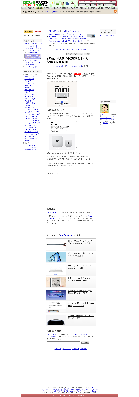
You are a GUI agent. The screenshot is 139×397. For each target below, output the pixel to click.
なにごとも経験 (74, 391)
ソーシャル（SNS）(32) (32, 123)
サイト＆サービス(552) (32, 121)
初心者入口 (31, 8)
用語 (106, 35)
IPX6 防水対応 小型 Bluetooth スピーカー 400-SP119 (66, 36)
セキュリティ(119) (30, 147)
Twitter (90, 216)
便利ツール (83, 8)
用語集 (113, 8)
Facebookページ (53, 218)
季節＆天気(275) (30, 90)
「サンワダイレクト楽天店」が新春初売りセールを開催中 (67, 38)
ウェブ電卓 (91, 8)
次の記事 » (83, 50)
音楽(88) (27, 87)
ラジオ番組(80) (29, 136)
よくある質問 (62, 389)
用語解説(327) (29, 107)
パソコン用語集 (91, 391)
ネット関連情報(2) (29, 103)
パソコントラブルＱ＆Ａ (78, 334)
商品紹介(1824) (29, 76)
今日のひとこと (31, 11)
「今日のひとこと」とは (71, 31)
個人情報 (78, 389)
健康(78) (27, 92)
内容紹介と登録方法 (32, 52)
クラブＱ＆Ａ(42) (30, 145)
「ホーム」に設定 (31, 46)
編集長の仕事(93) (30, 149)
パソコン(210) (29, 83)
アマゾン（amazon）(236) (33, 116)
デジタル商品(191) (30, 127)
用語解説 (65, 8)
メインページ (67, 50)
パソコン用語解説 (30, 64)
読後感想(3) (28, 101)
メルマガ (46, 8)
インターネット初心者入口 (33, 48)
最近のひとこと (54, 31)
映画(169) (28, 85)
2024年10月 (78, 66)
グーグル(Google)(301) (32, 118)
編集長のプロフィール (108, 102)
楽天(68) (27, 140)
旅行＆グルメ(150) (30, 99)
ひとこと (39, 8)
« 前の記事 (58, 50)
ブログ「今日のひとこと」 (33, 60)
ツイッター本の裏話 (31, 67)
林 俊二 (102, 114)
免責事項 (65, 391)
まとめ (102, 35)
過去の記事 (75, 50)
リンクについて (47, 391)
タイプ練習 (99, 8)
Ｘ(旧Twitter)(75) (30, 125)
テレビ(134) (28, 81)
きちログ (82, 391)
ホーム (24, 8)
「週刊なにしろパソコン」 (33, 50)
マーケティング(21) (31, 129)
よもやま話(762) (30, 79)
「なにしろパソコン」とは (33, 44)
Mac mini (77, 74)
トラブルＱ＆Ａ (56, 8)
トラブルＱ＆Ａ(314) (31, 110)
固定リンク (69, 66)
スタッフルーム (86, 389)
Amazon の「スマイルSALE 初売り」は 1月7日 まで (65, 41)
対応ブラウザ (58, 391)
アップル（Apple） (52, 12)
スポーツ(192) (29, 94)
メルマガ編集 (109, 119)
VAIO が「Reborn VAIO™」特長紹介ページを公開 (65, 34)
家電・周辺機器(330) (31, 138)
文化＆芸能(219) (30, 96)
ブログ (107, 8)
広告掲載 (95, 389)
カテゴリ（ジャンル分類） (32, 71)
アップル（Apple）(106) (32, 114)
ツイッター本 (73, 8)
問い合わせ (70, 389)
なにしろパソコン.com (31, 41)
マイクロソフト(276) (31, 132)
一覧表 (112, 35)
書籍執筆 (105, 123)
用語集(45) (28, 105)
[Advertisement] (69, 21)
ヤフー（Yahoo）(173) (32, 134)
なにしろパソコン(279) (32, 112)
